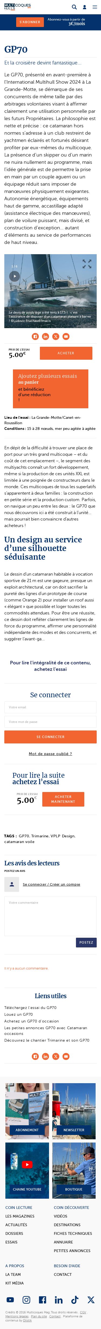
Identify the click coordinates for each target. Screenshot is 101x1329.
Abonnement (27, 1111)
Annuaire (63, 1242)
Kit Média (14, 1283)
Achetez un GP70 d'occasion (31, 1021)
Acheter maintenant (63, 799)
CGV (83, 1312)
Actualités (16, 1225)
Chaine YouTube (27, 1171)
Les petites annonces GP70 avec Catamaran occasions (45, 1031)
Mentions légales (17, 1316)
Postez (86, 942)
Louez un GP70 (18, 1014)
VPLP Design (63, 836)
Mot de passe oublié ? (50, 754)
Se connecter (51, 737)
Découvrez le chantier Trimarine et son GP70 (47, 1040)
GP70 (24, 836)
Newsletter (74, 1111)
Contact (63, 1275)
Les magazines (19, 1216)
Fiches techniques (73, 1234)
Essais (11, 1242)
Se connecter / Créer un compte (51, 884)
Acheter (66, 353)
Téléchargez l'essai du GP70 (30, 1008)
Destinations (67, 1225)
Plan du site (39, 1316)
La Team (13, 1275)
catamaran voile (19, 842)
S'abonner (30, 22)
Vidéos (60, 1216)
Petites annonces (72, 1251)
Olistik (27, 1320)
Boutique (74, 1171)
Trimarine (40, 836)
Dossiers (14, 1234)
